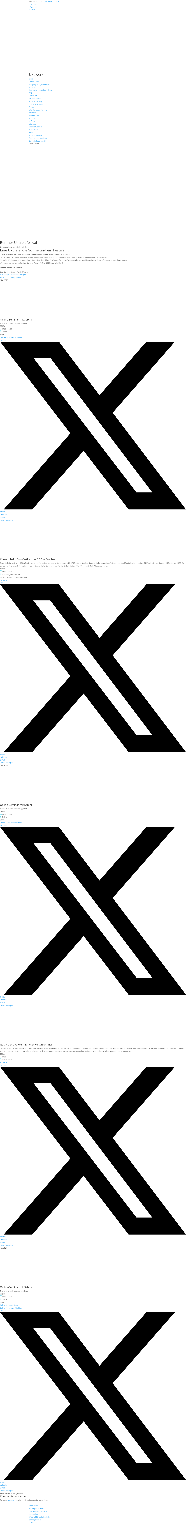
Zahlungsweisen (35, 1520)
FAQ (30, 93)
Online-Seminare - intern (9, 1305)
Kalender (32, 113)
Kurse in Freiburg (35, 101)
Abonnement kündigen (38, 138)
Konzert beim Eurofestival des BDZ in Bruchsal (28, 559)
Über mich (33, 124)
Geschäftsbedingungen (38, 1511)
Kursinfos (32, 87)
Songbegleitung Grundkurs (39, 84)
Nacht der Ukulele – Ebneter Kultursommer (26, 1044)
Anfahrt (32, 121)
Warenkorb (33, 129)
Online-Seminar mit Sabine (16, 319)
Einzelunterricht (35, 98)
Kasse (31, 132)
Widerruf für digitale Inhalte (39, 1517)
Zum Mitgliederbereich (37, 141)
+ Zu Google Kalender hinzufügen (13, 274)
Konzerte (3, 580)
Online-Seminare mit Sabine (11, 337)
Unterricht (33, 96)
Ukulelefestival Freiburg (38, 110)
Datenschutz (34, 1514)
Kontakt (32, 118)
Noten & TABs (34, 115)
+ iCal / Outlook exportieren (10, 277)
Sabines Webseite (36, 127)
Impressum (33, 1506)
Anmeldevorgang (35, 135)
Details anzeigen (6, 520)
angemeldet (12, 1500)
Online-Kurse (34, 82)
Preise (31, 107)
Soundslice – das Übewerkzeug (41, 90)
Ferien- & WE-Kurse (36, 104)
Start (31, 79)
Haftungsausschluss (36, 1508)
